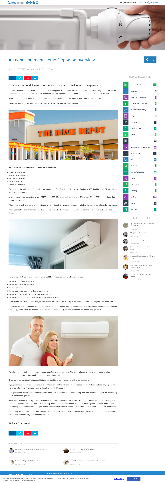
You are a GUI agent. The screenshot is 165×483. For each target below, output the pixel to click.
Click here (142, 3)
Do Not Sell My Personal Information (59, 474)
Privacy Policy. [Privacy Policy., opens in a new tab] (20, 480)
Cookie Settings (119, 479)
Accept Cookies (134, 479)
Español (154, 3)
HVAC (32, 69)
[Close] (161, 479)
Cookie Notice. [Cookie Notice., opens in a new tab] (30, 480)
